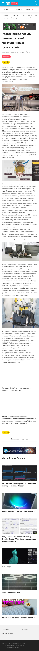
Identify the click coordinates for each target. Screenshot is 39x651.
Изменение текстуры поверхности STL (18, 618)
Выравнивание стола (11, 592)
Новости (6, 9)
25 (29, 52)
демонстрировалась (9, 186)
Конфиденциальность (12, 647)
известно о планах (24, 191)
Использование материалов (14, 645)
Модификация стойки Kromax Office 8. (19, 511)
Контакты (5, 630)
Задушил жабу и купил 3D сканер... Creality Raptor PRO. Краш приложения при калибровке (19, 539)
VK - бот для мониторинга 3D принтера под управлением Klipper (19, 485)
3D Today (5, 15)
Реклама (6, 27)
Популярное (18, 9)
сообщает (8, 114)
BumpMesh (6, 567)
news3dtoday (5, 52)
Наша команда (7, 633)
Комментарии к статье (19, 439)
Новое (29, 9)
